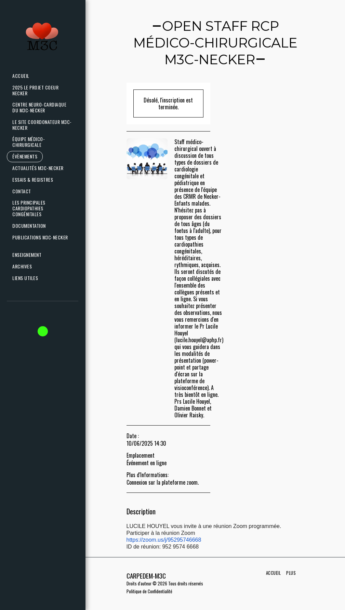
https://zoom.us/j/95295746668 (164, 540)
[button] (41, 168)
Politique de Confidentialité (149, 591)
